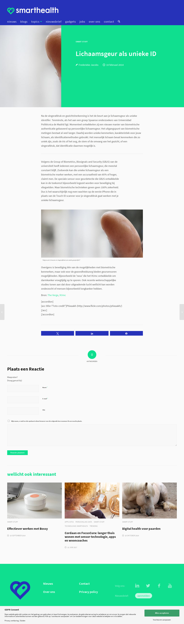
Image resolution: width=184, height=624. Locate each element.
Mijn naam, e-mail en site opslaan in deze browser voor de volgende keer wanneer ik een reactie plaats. (46, 421)
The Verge (53, 295)
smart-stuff (12, 522)
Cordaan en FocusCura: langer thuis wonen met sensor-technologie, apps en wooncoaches (90, 536)
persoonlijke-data (83, 522)
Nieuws (48, 584)
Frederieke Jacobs (88, 64)
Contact (84, 584)
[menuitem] (12, 21)
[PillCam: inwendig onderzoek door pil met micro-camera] (182, 312)
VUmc (63, 295)
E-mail (45, 398)
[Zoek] (118, 21)
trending (94, 526)
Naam (44, 387)
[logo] (32, 10)
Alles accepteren (162, 613)
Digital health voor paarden (141, 529)
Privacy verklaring (12, 621)
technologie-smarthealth (76, 526)
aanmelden (143, 595)
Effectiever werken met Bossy (27, 529)
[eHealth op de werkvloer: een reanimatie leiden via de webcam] (2, 312)
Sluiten (22, 621)
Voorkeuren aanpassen (162, 620)
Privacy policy (88, 592)
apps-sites (69, 522)
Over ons (49, 592)
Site (43, 410)
